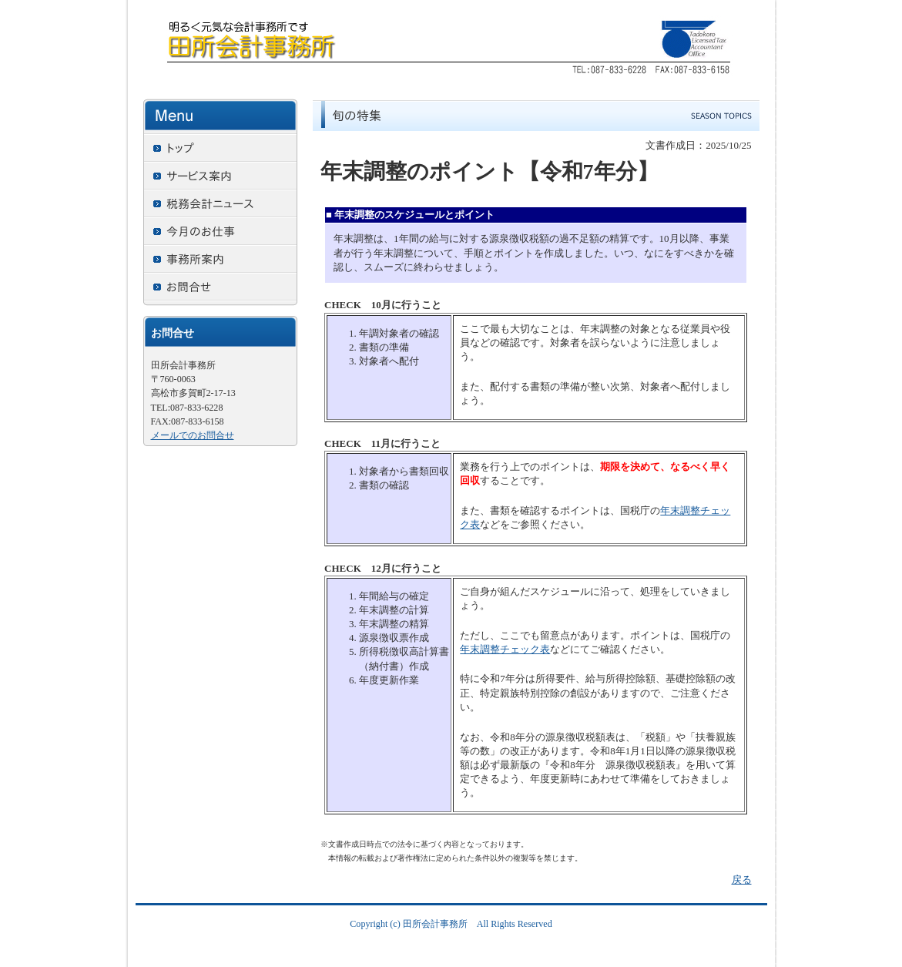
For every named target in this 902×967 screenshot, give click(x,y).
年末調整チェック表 (505, 649)
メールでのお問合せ (192, 435)
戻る (742, 879)
